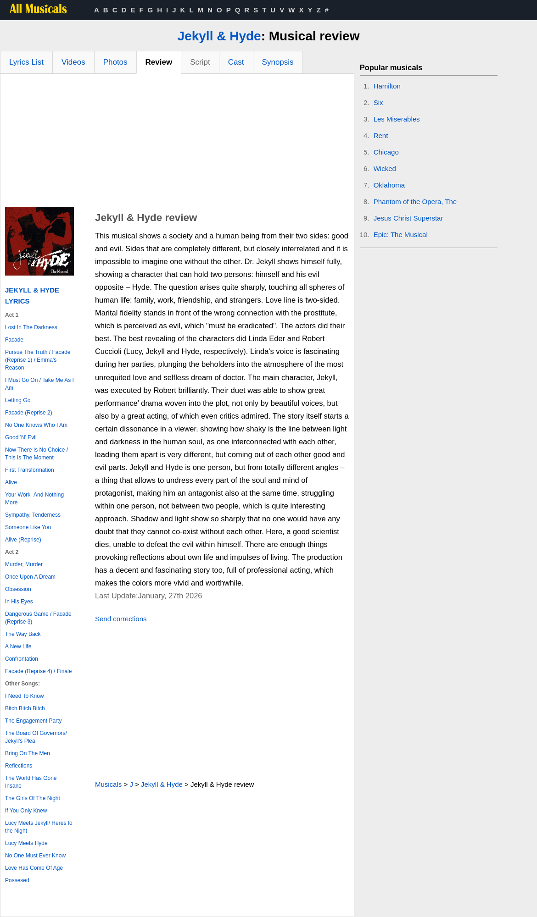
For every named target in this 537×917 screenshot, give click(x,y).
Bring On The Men (27, 753)
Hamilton (387, 86)
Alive (11, 482)
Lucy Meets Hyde (26, 843)
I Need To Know (24, 696)
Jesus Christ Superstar (408, 218)
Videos (73, 62)
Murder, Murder (24, 564)
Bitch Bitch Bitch (25, 708)
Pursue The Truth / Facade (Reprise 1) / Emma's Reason (38, 360)
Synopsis (278, 62)
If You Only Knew (26, 810)
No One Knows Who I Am (36, 425)
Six (378, 102)
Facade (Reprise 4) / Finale (38, 671)
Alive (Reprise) (23, 539)
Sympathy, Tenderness (33, 515)
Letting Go (17, 400)
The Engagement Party (33, 721)
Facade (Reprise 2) (28, 412)
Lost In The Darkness (31, 327)
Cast (236, 62)
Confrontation (21, 659)
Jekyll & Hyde (219, 36)
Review (159, 62)
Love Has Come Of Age (34, 868)
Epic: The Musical (401, 234)
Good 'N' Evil (21, 437)
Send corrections (121, 619)
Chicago (386, 152)
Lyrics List (26, 62)
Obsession (18, 589)
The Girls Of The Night (32, 798)
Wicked (385, 168)
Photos (115, 62)
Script (200, 62)
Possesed (17, 880)
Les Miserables (397, 119)
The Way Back (23, 634)
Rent (381, 135)
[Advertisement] (177, 142)
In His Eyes (19, 601)
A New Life (18, 646)
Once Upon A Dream (30, 577)
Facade (14, 340)
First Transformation (29, 470)
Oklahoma (389, 185)
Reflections (18, 765)
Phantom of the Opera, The (415, 201)
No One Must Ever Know (35, 855)
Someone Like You (28, 527)
